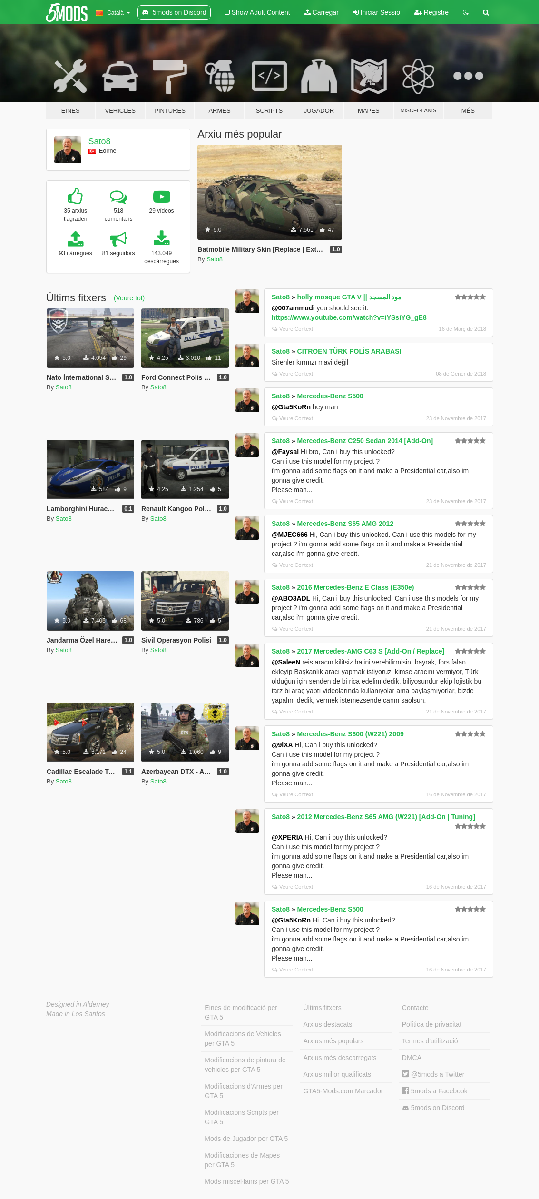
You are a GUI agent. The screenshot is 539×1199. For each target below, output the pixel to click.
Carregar (321, 12)
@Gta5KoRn (291, 407)
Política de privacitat (431, 1024)
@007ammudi (293, 308)
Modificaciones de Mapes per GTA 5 (242, 1160)
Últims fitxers (323, 1007)
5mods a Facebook (435, 1091)
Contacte (415, 1007)
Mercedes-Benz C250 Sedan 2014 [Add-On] (365, 441)
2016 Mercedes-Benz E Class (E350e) (355, 587)
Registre (431, 12)
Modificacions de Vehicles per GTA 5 (243, 1038)
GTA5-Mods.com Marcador (343, 1091)
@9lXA (282, 745)
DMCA (411, 1057)
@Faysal (285, 452)
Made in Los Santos (75, 1014)
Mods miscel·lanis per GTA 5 (247, 1181)
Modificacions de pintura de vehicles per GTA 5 (245, 1064)
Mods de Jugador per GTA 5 (246, 1138)
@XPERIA (287, 837)
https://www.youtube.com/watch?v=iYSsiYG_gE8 (349, 317)
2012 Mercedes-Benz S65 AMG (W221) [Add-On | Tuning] (386, 817)
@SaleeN (286, 662)
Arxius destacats (328, 1024)
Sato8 (99, 141)
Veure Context (292, 329)
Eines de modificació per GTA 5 (241, 1012)
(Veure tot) (129, 298)
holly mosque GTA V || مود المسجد (349, 297)
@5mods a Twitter (433, 1074)
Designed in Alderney (77, 1004)
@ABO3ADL (291, 598)
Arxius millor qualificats (337, 1074)
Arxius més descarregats (340, 1057)
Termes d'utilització (430, 1041)
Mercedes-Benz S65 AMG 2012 (345, 523)
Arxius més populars (334, 1041)
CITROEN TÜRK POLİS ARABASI (349, 351)
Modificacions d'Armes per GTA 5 (244, 1091)
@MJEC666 (290, 534)
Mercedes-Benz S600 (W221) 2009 (350, 734)
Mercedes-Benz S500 (330, 396)
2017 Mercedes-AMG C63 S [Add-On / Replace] (371, 651)
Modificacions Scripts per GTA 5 (242, 1117)
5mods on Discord (433, 1108)
